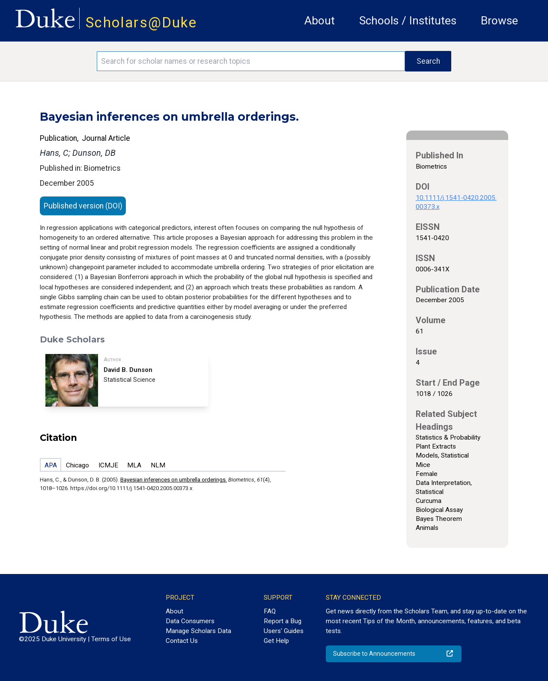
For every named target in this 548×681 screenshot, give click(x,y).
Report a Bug (282, 621)
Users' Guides (284, 631)
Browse (499, 20)
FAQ (270, 611)
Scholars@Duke (141, 22)
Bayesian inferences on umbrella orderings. (173, 479)
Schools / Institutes (407, 20)
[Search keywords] (251, 61)
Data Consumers (190, 621)
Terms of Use (111, 639)
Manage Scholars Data (198, 631)
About (319, 20)
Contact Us (182, 641)
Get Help (276, 641)
